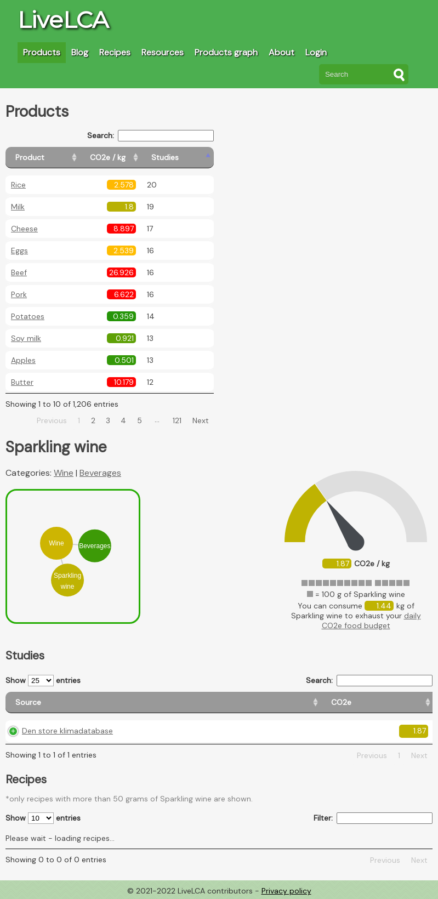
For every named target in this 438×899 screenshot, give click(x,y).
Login (316, 52)
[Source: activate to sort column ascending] (70, 702)
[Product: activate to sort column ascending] (55, 157)
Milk (18, 207)
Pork (19, 294)
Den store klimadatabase (67, 731)
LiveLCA (63, 19)
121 (177, 420)
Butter (22, 382)
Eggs (19, 250)
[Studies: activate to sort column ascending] (190, 157)
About (281, 52)
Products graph (226, 52)
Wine (63, 473)
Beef (19, 272)
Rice (18, 185)
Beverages (100, 473)
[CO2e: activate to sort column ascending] (159, 702)
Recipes (114, 52)
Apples (23, 360)
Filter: (373, 818)
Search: (150, 135)
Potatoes (27, 316)
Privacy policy (286, 891)
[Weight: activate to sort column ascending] (408, 702)
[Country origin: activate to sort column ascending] (224, 702)
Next (200, 420)
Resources (162, 52)
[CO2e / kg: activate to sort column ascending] (135, 157)
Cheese (24, 229)
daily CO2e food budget (371, 620)
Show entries (43, 680)
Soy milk (26, 338)
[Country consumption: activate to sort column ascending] (324, 702)
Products (41, 52)
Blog (79, 52)
